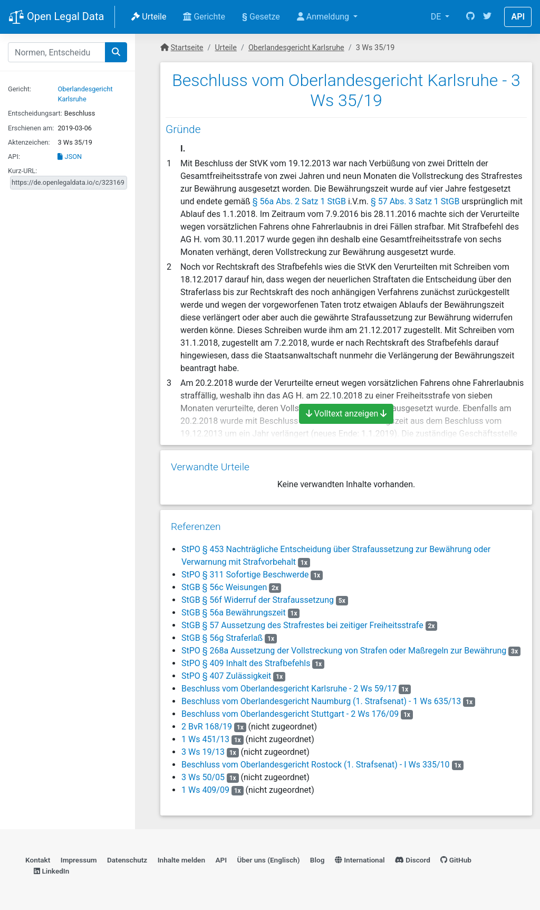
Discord (412, 860)
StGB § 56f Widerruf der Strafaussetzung (257, 600)
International (360, 860)
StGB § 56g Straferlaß (222, 638)
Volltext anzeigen (346, 414)
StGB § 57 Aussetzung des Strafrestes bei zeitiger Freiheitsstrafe (302, 625)
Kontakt (37, 860)
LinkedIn (51, 871)
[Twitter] (487, 16)
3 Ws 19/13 (203, 752)
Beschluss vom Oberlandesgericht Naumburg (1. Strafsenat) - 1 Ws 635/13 (321, 701)
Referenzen (196, 526)
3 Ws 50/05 (203, 777)
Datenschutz (127, 860)
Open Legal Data (56, 17)
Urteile (148, 17)
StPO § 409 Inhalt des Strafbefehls (245, 663)
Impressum (79, 860)
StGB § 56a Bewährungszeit (233, 613)
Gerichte (204, 17)
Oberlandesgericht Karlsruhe (296, 47)
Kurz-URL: (22, 171)
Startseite (187, 47)
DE (437, 17)
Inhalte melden (181, 860)
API (518, 17)
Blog (317, 860)
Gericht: (19, 89)
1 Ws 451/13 (205, 739)
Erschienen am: (31, 128)
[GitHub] (470, 16)
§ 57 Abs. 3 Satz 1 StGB (415, 201)
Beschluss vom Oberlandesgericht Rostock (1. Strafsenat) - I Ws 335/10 (315, 765)
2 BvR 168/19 (206, 727)
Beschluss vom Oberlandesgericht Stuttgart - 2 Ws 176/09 (290, 714)
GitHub (455, 860)
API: (14, 156)
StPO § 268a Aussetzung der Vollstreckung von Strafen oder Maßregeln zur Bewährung (343, 651)
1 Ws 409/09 (205, 790)
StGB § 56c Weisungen (224, 587)
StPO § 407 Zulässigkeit (226, 676)
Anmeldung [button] (324, 17)
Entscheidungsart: (35, 113)
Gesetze (261, 17)
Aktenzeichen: (29, 142)
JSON (69, 156)
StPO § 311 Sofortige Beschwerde (244, 575)
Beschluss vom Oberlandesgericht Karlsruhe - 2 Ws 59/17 (289, 689)
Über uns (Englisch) (268, 860)
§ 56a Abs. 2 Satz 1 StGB (299, 201)
